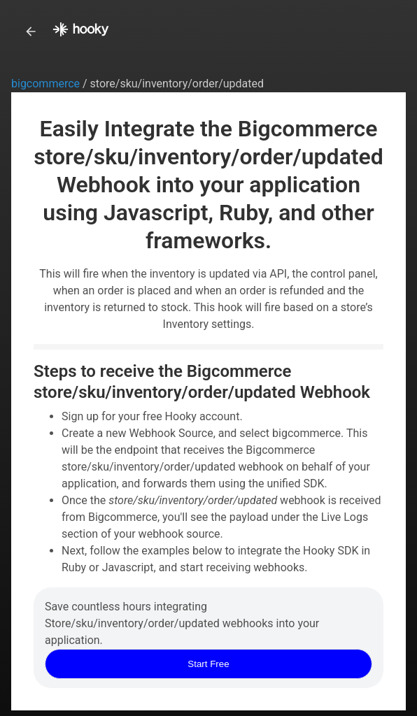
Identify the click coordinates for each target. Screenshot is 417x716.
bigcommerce (47, 83)
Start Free (208, 664)
